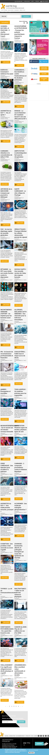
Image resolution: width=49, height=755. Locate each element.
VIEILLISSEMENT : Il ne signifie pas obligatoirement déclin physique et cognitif (7, 669)
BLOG (24, 10)
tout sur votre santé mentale (44, 68)
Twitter (41, 735)
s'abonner (39, 743)
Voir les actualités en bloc (27, 23)
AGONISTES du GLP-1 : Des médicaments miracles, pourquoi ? (7, 507)
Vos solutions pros (44, 79)
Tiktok (46, 735)
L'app (32, 1)
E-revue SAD (27, 1)
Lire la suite (6, 62)
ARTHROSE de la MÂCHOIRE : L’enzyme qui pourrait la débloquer (6, 193)
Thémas (37, 1)
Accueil (6, 735)
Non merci (31, 752)
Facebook (38, 735)
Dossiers (5, 10)
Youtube (48, 735)
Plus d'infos (17, 752)
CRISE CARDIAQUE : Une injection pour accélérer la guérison (7, 467)
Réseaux (21, 10)
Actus (2, 10)
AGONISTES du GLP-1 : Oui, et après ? (6, 113)
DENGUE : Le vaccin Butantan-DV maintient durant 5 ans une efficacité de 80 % (20, 115)
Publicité (28, 735)
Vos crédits (44, 73)
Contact (36, 735)
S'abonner (21, 721)
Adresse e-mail (5, 719)
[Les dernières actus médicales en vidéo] (38, 100)
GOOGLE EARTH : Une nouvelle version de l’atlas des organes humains (20, 273)
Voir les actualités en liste (24, 23)
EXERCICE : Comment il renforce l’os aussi (7, 72)
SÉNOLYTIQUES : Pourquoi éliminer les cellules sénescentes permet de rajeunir (20, 233)
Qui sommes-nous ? (20, 735)
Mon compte (45, 1)
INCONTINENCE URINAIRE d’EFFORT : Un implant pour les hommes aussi (6, 314)
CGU (32, 735)
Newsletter (12, 735)
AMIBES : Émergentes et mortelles (6, 391)
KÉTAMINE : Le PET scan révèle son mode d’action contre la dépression (7, 273)
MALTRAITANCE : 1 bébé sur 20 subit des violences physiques (20, 593)
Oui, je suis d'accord (33, 750)
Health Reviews (11, 10)
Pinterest (43, 735)
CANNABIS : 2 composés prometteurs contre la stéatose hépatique (20, 467)
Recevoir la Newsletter (39, 58)
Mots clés (4, 16)
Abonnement (16, 10)
